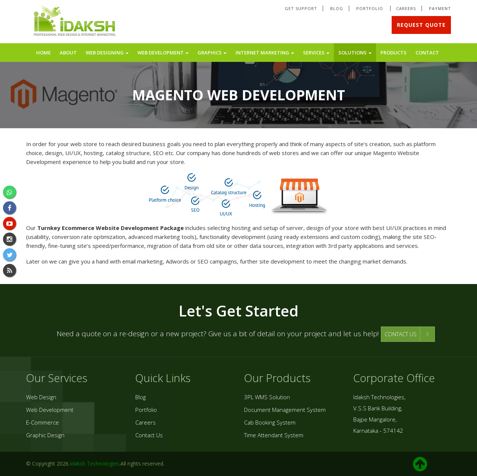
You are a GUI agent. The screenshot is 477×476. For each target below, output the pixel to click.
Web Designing (107, 52)
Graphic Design (45, 435)
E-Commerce (42, 422)
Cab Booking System (270, 422)
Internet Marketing (265, 52)
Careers (406, 8)
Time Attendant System (273, 435)
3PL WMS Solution (267, 397)
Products (393, 52)
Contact (427, 52)
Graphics (212, 52)
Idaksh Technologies (94, 463)
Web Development (163, 52)
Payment (440, 8)
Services (316, 52)
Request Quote (421, 24)
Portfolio (370, 8)
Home (43, 52)
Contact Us (149, 435)
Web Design (41, 397)
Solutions (355, 52)
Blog (336, 8)
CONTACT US (401, 334)
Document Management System (285, 409)
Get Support (301, 8)
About (68, 52)
